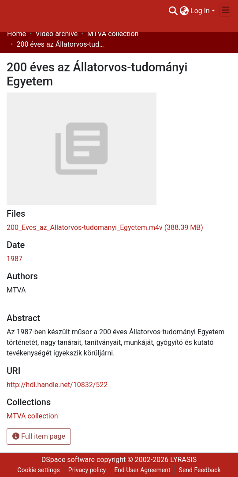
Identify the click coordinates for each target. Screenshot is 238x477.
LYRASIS (183, 459)
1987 (14, 259)
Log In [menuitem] (200, 11)
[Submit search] (172, 11)
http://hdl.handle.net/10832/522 (57, 385)
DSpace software (68, 459)
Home (16, 34)
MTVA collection (113, 34)
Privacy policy (87, 469)
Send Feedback (200, 469)
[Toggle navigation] (225, 10)
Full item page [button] (38, 436)
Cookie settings (38, 469)
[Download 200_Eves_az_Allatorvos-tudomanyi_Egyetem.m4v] (105, 227)
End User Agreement (142, 469)
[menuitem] (184, 11)
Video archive (56, 34)
